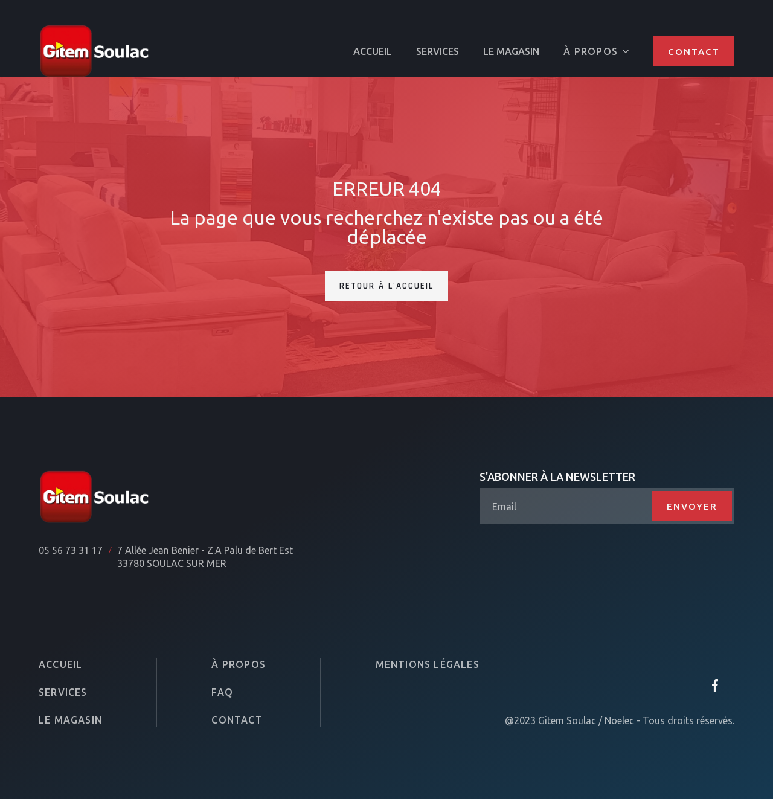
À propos (238, 664)
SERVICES (437, 51)
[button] (596, 51)
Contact (694, 52)
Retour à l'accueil (386, 286)
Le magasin (511, 51)
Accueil (60, 664)
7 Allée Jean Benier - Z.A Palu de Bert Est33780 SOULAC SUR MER (205, 557)
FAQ (222, 692)
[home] (94, 51)
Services (63, 692)
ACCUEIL (372, 51)
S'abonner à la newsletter (557, 476)
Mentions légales (428, 664)
